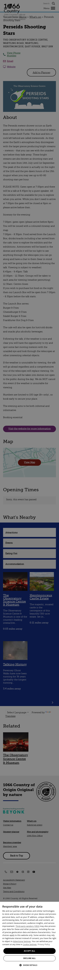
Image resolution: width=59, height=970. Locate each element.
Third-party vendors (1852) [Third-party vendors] (27, 926)
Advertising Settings (22, 941)
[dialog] (29, 936)
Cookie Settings (30, 944)
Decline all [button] (29, 958)
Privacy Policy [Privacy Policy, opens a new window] (44, 944)
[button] (29, 964)
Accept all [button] (29, 951)
